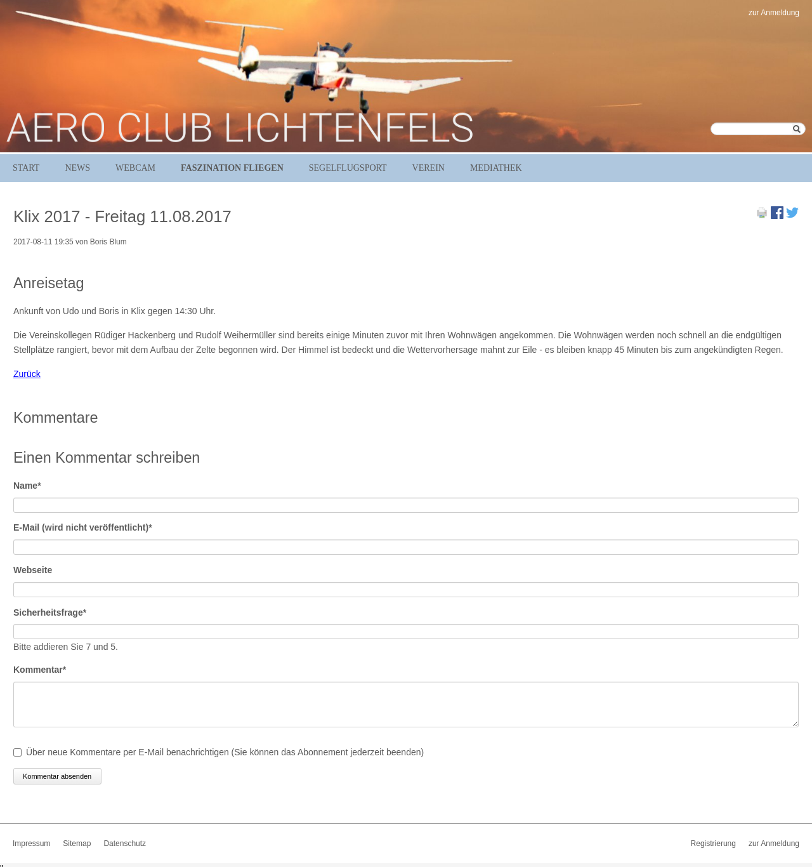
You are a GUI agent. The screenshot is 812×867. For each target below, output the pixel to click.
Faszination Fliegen (232, 168)
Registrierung (713, 843)
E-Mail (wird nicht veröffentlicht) (82, 526)
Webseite (32, 570)
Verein (428, 168)
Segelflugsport (348, 168)
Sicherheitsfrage (49, 612)
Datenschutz (124, 843)
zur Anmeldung (774, 12)
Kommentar (39, 669)
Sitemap (77, 843)
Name (34, 485)
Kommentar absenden (57, 776)
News (77, 168)
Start (26, 168)
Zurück (27, 374)
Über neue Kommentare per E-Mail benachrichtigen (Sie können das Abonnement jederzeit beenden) (225, 752)
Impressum (31, 843)
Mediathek (496, 168)
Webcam (135, 168)
